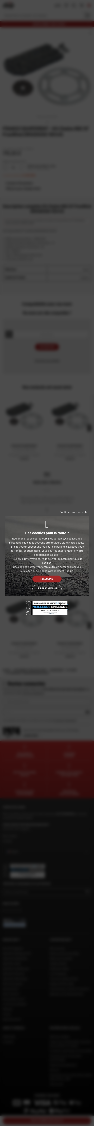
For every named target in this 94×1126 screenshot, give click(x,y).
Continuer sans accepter (74, 512)
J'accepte (47, 578)
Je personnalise (47, 588)
